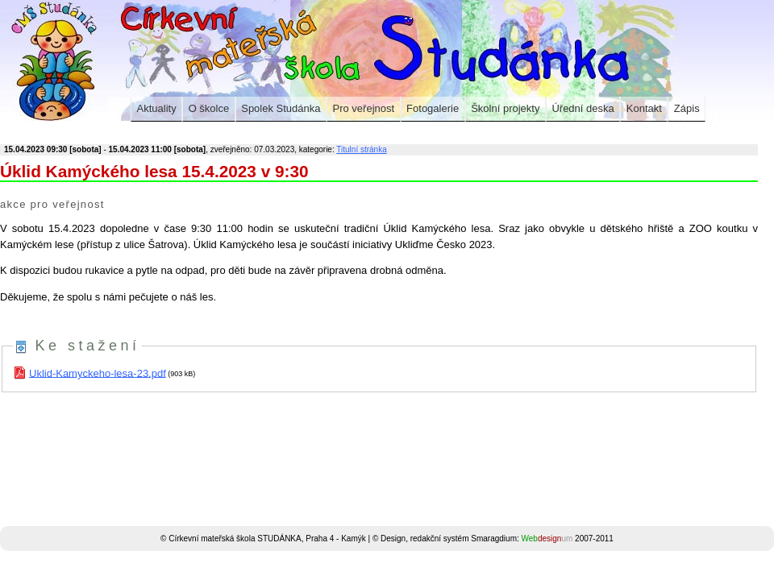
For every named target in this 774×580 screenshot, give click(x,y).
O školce (209, 108)
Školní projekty (505, 108)
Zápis (687, 108)
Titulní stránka (361, 149)
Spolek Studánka (280, 108)
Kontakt (644, 108)
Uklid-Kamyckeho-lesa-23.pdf (97, 373)
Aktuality (157, 108)
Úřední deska (582, 108)
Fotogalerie (432, 108)
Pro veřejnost (364, 108)
